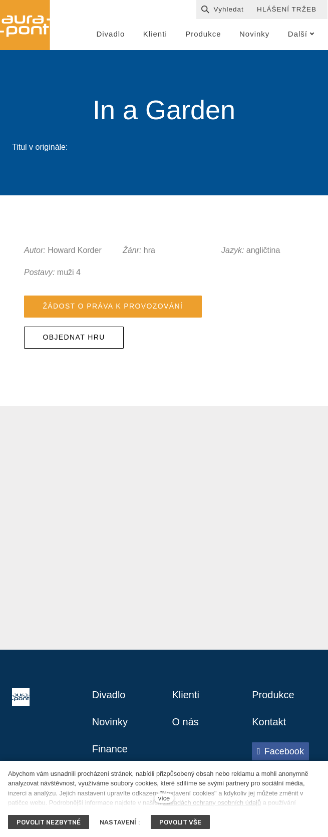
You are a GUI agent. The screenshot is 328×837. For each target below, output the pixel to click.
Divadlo (109, 694)
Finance (110, 748)
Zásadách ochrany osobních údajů (212, 802)
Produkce (273, 694)
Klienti (185, 694)
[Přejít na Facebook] (280, 751)
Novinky (110, 721)
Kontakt (269, 721)
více (164, 798)
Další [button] (301, 34)
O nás (185, 721)
